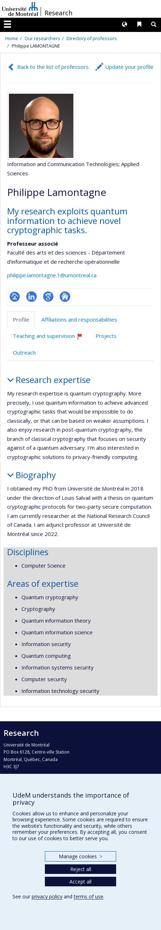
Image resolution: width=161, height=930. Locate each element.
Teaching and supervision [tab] (51, 338)
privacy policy (47, 896)
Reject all (80, 869)
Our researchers (42, 38)
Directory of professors (92, 38)
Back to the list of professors (53, 66)
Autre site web (65, 296)
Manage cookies (80, 856)
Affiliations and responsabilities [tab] (79, 319)
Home (11, 38)
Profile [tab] (21, 319)
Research (58, 13)
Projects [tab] (105, 335)
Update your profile (129, 66)
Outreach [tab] (24, 352)
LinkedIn (31, 296)
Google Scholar (48, 296)
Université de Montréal (20, 9)
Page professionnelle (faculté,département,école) (14, 296)
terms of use (88, 896)
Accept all (80, 881)
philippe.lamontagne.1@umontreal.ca (52, 275)
